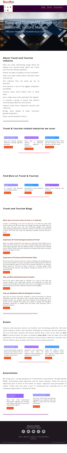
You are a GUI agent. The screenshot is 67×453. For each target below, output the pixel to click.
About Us (26, 436)
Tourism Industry (9, 137)
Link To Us (33, 438)
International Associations (11, 395)
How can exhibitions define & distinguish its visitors (22, 293)
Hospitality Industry (31, 137)
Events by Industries (31, 347)
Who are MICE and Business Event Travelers (19, 277)
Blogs (43, 7)
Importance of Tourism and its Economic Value (20, 257)
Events (49, 7)
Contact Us (34, 436)
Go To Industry (8, 147)
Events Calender (9, 347)
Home (20, 436)
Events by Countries (51, 347)
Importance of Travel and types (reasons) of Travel (21, 240)
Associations (58, 7)
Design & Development (58, 442)
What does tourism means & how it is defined (22, 220)
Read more (7, 193)
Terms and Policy (43, 436)
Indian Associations (39, 395)
